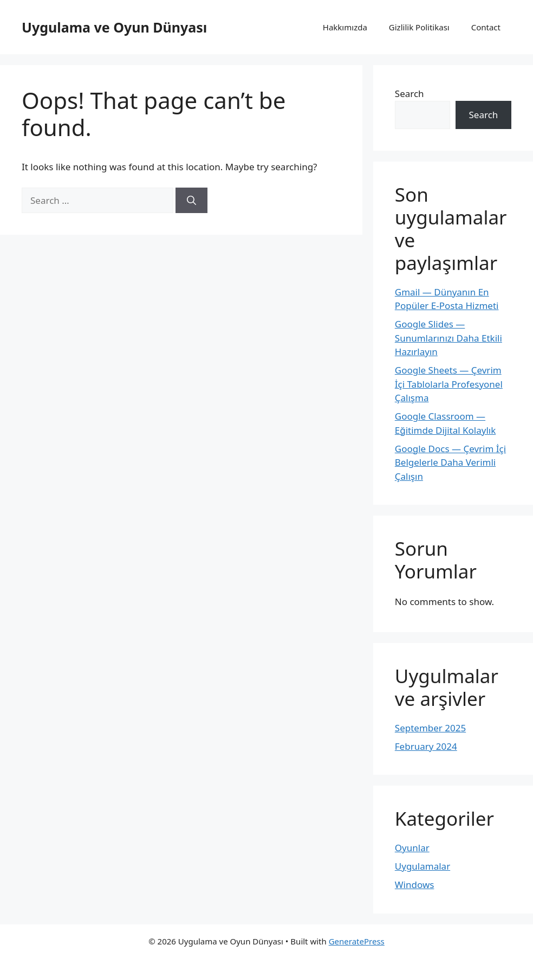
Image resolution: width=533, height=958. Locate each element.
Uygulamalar (422, 866)
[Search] (191, 201)
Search (409, 93)
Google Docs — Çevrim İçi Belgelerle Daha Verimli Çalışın (450, 462)
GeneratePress (357, 941)
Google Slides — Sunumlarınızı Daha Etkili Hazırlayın (448, 338)
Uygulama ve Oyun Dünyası (114, 27)
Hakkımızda (345, 27)
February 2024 (426, 746)
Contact (485, 27)
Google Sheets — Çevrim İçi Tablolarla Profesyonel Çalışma (449, 384)
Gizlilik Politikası (419, 27)
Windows (414, 884)
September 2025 (430, 728)
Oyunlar (412, 847)
